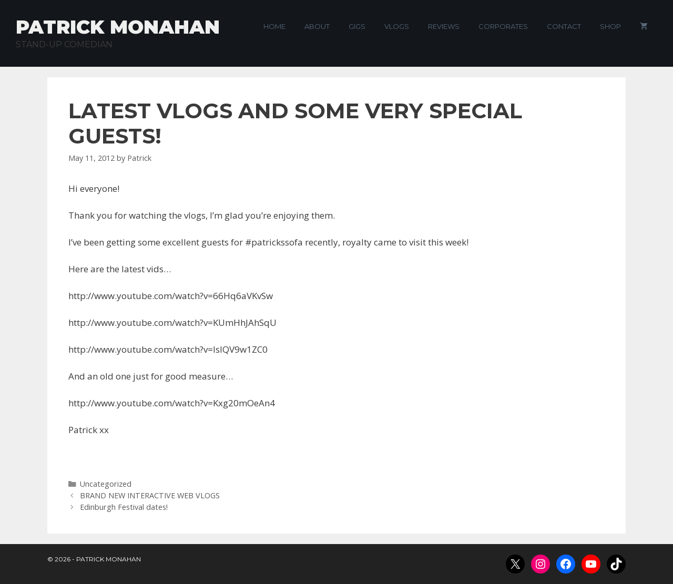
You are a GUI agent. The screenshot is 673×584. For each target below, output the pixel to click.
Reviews (444, 26)
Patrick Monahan (118, 26)
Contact (564, 26)
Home (274, 26)
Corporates (503, 26)
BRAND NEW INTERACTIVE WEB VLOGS (150, 495)
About (317, 26)
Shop (610, 26)
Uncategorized (105, 484)
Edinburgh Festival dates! (124, 507)
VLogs (396, 26)
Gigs (357, 26)
